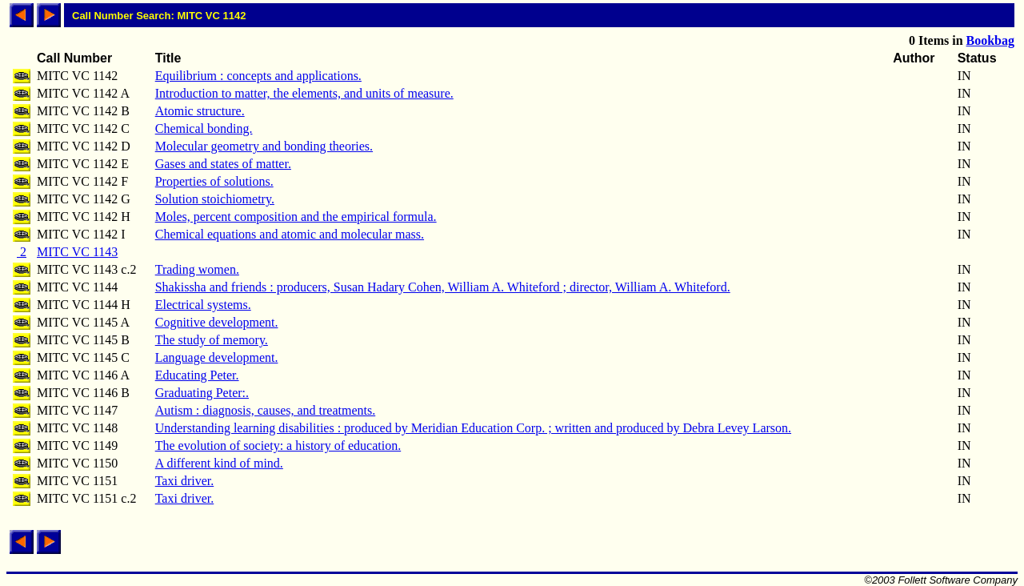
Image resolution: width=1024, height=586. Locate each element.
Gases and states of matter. (223, 164)
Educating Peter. (197, 375)
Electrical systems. (203, 304)
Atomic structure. (200, 111)
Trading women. (197, 269)
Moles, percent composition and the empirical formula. (296, 216)
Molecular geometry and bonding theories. (264, 146)
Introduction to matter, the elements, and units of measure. (304, 93)
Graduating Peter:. (202, 392)
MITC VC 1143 (77, 252)
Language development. (216, 357)
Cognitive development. (216, 322)
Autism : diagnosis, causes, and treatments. (265, 410)
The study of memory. (211, 340)
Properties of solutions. (214, 181)
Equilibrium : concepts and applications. (258, 75)
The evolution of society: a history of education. (278, 445)
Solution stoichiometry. (214, 199)
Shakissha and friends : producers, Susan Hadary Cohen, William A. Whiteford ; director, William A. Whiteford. (442, 287)
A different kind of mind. (219, 463)
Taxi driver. (184, 481)
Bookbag (990, 40)
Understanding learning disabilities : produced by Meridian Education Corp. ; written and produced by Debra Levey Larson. (473, 428)
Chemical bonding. (204, 128)
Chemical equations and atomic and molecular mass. (289, 234)
